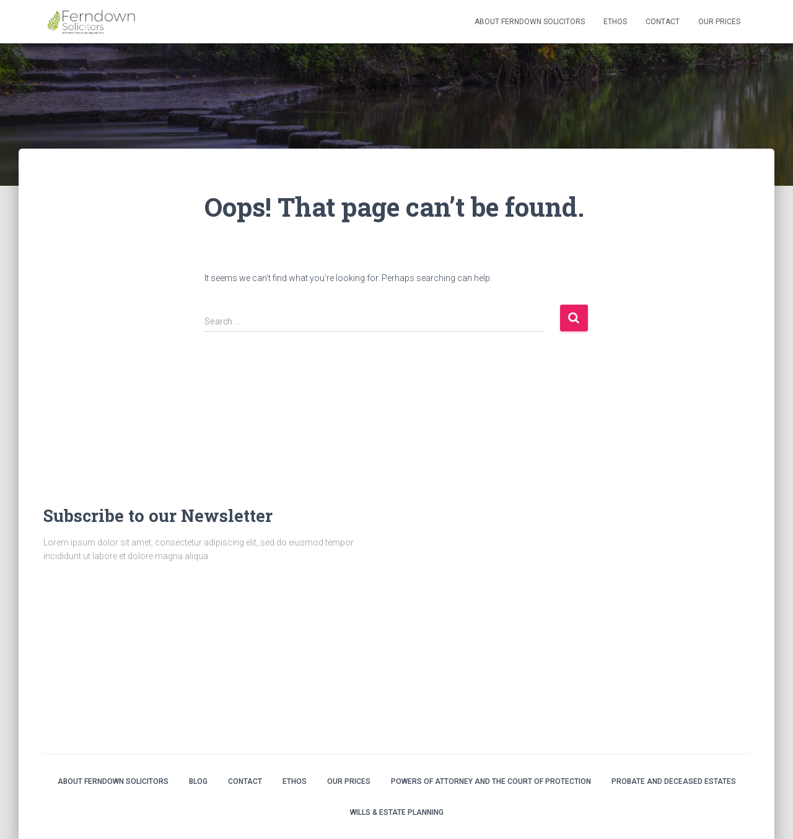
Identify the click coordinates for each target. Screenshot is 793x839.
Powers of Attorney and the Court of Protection (491, 781)
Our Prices (719, 21)
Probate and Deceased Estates (673, 781)
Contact (663, 21)
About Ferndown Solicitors (530, 21)
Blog (198, 781)
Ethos (615, 21)
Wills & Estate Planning (397, 812)
